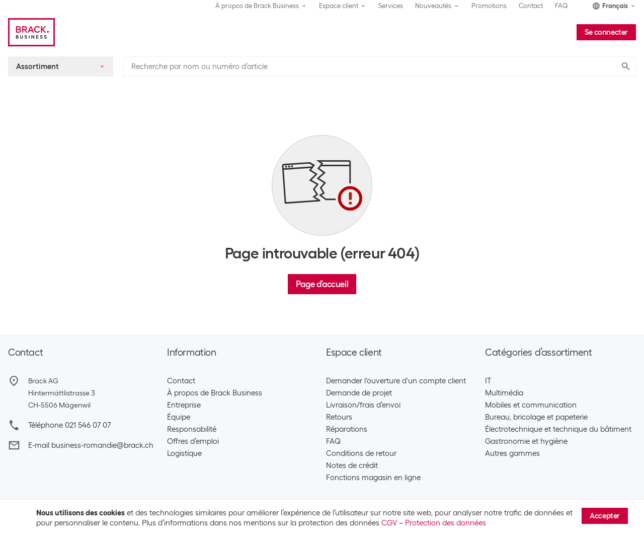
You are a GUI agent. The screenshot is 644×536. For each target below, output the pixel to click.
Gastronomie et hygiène (526, 441)
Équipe (178, 417)
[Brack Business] (31, 32)
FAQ (561, 6)
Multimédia (504, 392)
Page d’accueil (322, 284)
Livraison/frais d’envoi (363, 405)
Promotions (489, 6)
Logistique (184, 453)
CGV (389, 522)
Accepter (605, 515)
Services (390, 6)
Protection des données (445, 522)
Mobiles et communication (531, 405)
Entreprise (184, 405)
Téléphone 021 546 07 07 (69, 425)
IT (488, 380)
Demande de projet (359, 392)
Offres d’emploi (193, 441)
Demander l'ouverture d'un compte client (396, 380)
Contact (531, 6)
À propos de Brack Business (214, 392)
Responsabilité (191, 429)
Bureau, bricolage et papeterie (536, 417)
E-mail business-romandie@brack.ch (90, 445)
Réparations (346, 429)
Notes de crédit (352, 465)
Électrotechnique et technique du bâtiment (558, 429)
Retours (339, 417)
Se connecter (606, 32)
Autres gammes (512, 453)
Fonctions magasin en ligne (373, 477)
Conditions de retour (361, 453)
